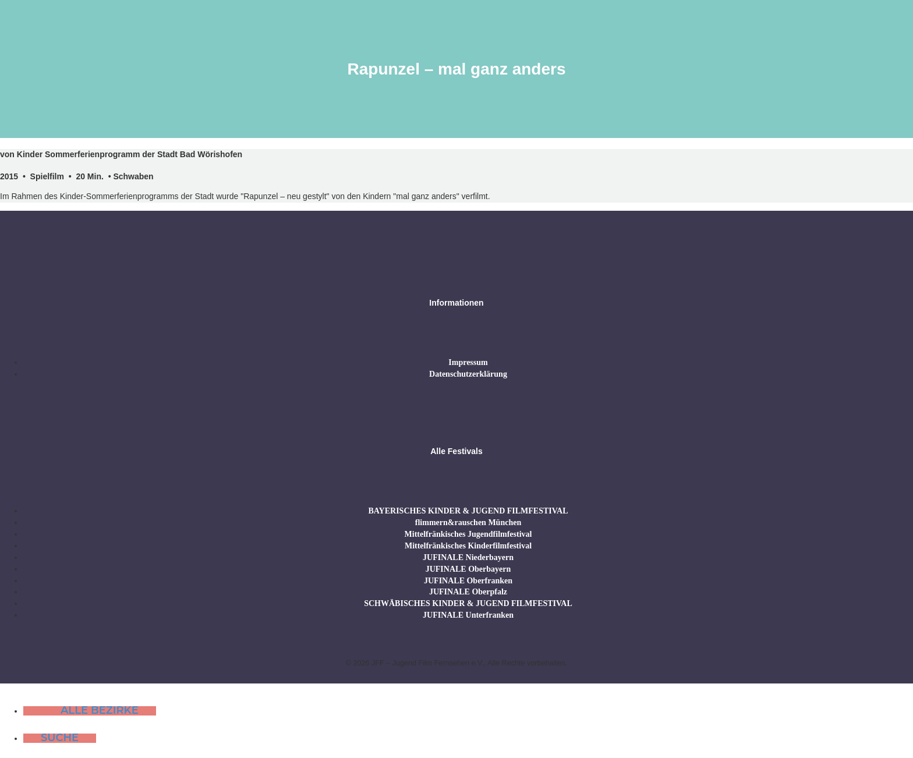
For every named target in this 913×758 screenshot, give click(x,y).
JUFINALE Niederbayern (468, 557)
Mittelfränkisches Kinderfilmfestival (468, 545)
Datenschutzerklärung (468, 374)
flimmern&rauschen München (468, 522)
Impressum (467, 362)
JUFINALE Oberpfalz (468, 591)
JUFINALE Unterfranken (468, 615)
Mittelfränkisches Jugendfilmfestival (468, 534)
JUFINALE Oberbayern (468, 569)
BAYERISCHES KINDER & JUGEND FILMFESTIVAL (468, 510)
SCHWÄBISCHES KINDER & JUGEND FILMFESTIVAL (468, 603)
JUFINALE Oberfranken (468, 580)
